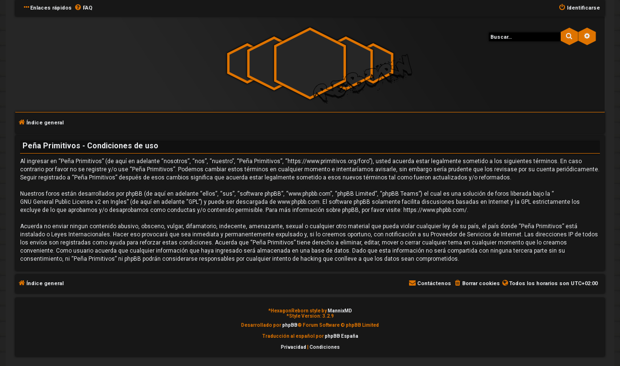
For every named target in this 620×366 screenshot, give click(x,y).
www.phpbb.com (298, 202)
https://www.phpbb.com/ (435, 210)
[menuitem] (83, 8)
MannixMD (340, 310)
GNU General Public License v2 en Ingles (73, 202)
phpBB (290, 325)
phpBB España (341, 336)
